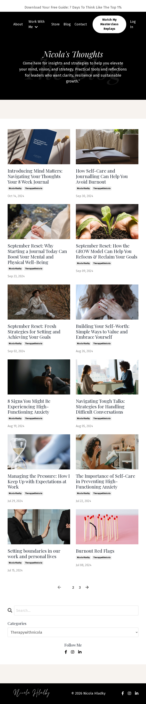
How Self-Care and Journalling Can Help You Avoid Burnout (102, 177)
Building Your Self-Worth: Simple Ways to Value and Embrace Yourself (102, 332)
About (18, 25)
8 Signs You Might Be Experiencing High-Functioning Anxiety (29, 407)
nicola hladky (15, 189)
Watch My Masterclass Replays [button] (109, 24)
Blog (67, 25)
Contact (81, 25)
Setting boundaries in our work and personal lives (34, 554)
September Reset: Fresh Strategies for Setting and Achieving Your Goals (34, 332)
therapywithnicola (33, 189)
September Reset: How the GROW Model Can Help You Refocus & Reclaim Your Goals (106, 252)
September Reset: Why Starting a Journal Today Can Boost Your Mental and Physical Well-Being (37, 254)
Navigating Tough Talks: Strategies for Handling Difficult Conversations (100, 407)
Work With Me (37, 25)
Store (55, 25)
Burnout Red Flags (95, 551)
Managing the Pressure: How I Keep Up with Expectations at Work (39, 482)
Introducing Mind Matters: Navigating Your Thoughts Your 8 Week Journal (35, 177)
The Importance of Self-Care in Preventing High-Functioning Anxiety (105, 482)
